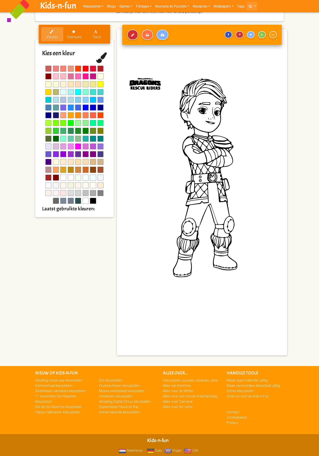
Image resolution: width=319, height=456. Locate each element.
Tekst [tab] (96, 34)
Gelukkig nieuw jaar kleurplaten (58, 380)
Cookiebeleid (237, 417)
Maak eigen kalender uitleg (247, 380)
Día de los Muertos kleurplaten (58, 406)
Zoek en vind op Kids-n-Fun (248, 396)
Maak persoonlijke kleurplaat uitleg (253, 385)
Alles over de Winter (178, 391)
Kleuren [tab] (52, 34)
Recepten (200, 7)
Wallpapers (222, 7)
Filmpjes (142, 7)
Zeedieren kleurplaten (115, 396)
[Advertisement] (202, 320)
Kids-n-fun (58, 7)
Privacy (232, 422)
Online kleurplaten (240, 391)
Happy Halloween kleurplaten (57, 412)
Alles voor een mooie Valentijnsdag (190, 396)
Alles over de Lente (178, 406)
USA (191, 450)
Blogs (111, 7)
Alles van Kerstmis (177, 385)
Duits (154, 450)
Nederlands (131, 450)
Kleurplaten (92, 7)
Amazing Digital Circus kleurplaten (125, 401)
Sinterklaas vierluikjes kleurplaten (60, 391)
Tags (241, 7)
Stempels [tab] (74, 34)
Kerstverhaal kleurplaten (53, 385)
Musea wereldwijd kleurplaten (121, 391)
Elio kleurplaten (110, 380)
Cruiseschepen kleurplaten (119, 385)
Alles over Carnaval (178, 401)
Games (124, 7)
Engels (173, 450)
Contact (233, 412)
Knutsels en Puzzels (171, 7)
